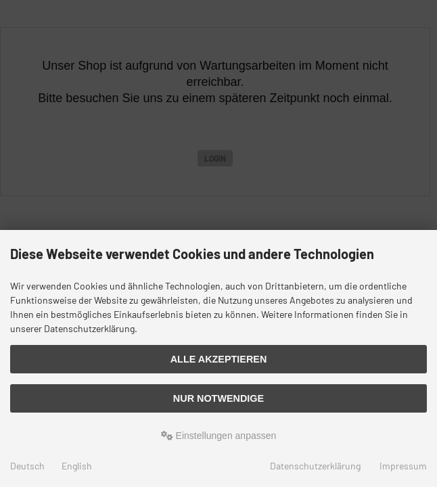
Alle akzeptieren (218, 359)
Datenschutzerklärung (315, 465)
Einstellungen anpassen (219, 435)
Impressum (403, 465)
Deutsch (27, 465)
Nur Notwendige (218, 398)
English (77, 465)
